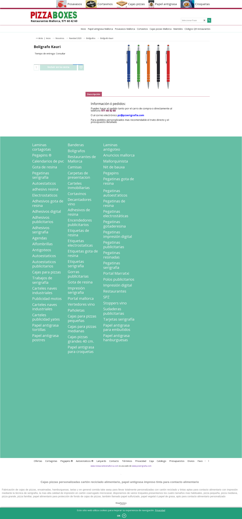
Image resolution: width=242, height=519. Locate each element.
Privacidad (160, 510)
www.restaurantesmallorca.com (104, 466)
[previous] (205, 461)
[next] (208, 461)
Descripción (93, 94)
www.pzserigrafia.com (141, 466)
